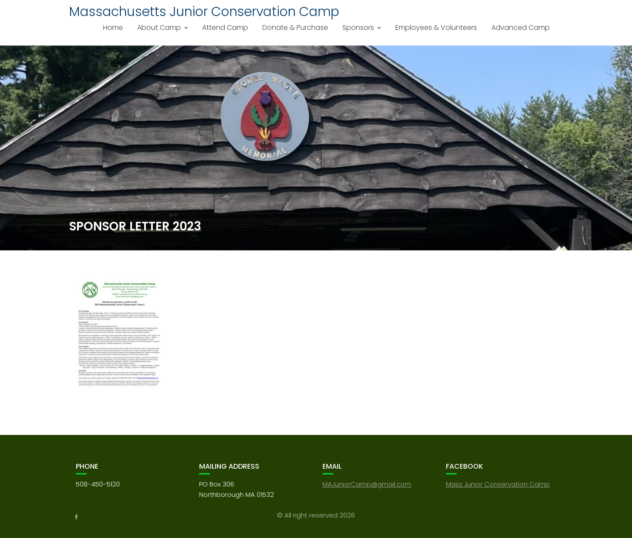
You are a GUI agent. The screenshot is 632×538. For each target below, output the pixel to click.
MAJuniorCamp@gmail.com (366, 489)
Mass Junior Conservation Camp (498, 489)
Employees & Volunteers (436, 27)
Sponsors (358, 27)
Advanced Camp (520, 27)
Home (113, 27)
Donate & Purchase (295, 27)
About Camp (159, 27)
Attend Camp (225, 27)
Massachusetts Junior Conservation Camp (204, 12)
